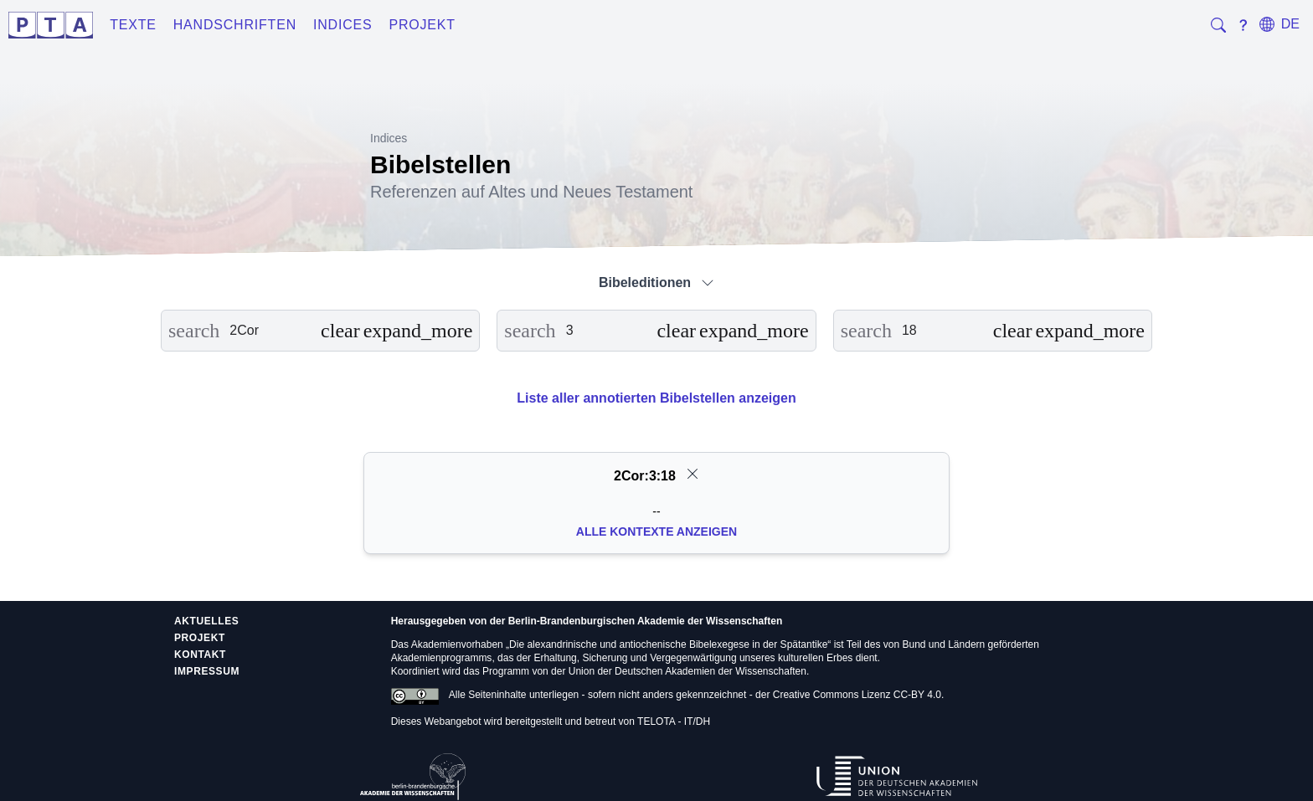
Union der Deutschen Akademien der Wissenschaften (687, 671)
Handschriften (234, 25)
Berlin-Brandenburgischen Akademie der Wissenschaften (645, 621)
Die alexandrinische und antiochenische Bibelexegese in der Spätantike (668, 644)
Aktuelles (206, 621)
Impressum (206, 671)
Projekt (422, 25)
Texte (133, 25)
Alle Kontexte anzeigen (656, 531)
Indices (343, 25)
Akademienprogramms (441, 658)
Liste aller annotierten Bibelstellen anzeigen (656, 398)
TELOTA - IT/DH (673, 721)
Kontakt (200, 654)
